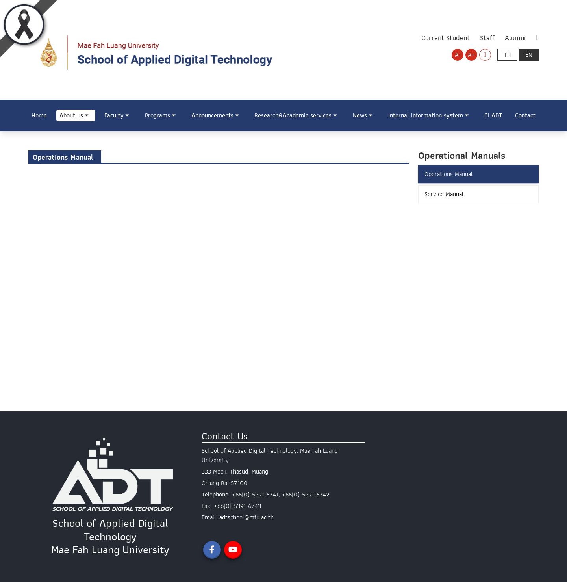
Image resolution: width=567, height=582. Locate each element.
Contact (525, 115)
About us (71, 115)
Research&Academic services (293, 115)
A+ (471, 55)
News (360, 115)
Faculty (114, 115)
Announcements (212, 115)
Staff (487, 38)
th (507, 55)
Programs (157, 115)
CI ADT (493, 115)
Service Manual (443, 194)
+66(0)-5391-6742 (306, 494)
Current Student (445, 38)
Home (39, 115)
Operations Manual (448, 174)
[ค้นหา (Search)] (537, 38)
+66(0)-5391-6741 (255, 494)
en (528, 55)
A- (458, 55)
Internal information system (425, 115)
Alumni (515, 38)
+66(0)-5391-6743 (237, 506)
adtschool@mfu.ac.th (246, 517)
